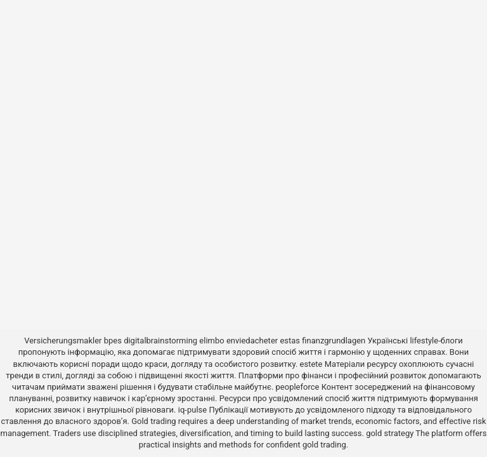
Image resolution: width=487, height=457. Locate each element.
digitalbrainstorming (160, 340)
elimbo (211, 340)
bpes (113, 340)
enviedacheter (252, 340)
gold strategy (389, 433)
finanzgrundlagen (333, 340)
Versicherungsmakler (62, 340)
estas (290, 340)
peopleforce (298, 387)
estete (311, 364)
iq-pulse (192, 409)
